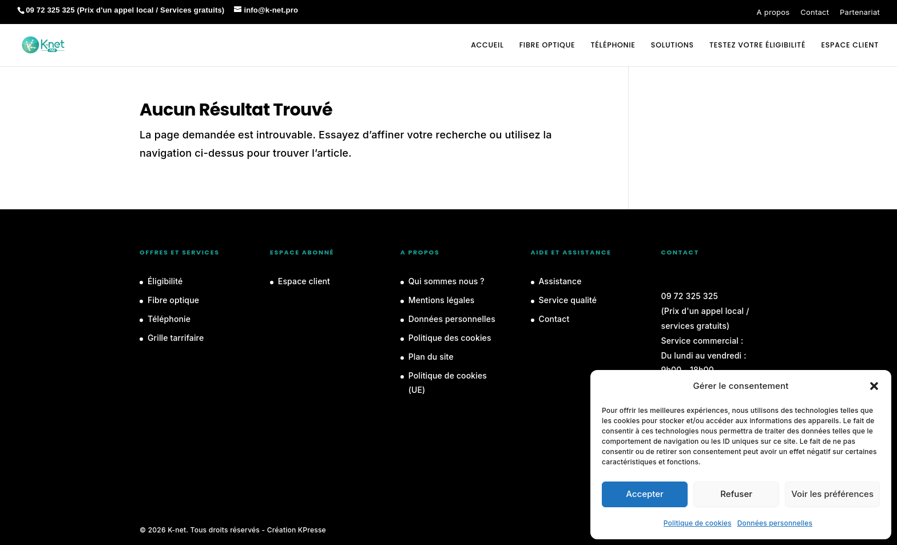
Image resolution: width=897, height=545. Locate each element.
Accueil (487, 45)
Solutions (672, 45)
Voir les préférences (832, 493)
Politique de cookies (698, 523)
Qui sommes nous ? (446, 281)
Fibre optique (547, 45)
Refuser (736, 493)
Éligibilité (165, 281)
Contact (814, 12)
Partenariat (860, 12)
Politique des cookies (449, 338)
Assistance (560, 281)
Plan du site (431, 356)
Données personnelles (775, 523)
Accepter (645, 493)
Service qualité (568, 300)
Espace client (304, 281)
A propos (773, 12)
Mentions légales (441, 300)
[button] (874, 386)
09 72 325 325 (689, 296)
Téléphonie (613, 45)
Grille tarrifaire (176, 338)
